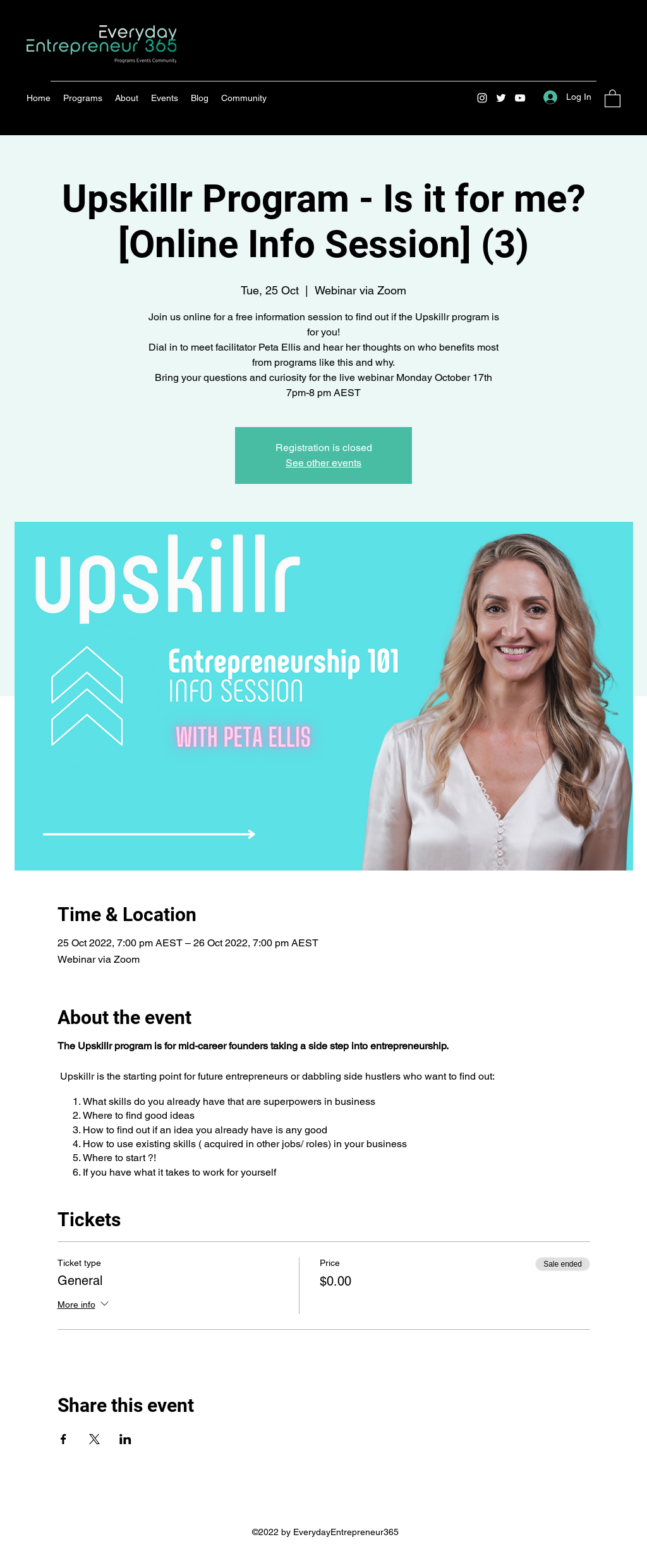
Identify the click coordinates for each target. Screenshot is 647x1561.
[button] (612, 97)
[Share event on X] (94, 1439)
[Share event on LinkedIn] (125, 1439)
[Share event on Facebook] (63, 1439)
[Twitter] (501, 98)
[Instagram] (482, 98)
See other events (323, 463)
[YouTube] (520, 98)
